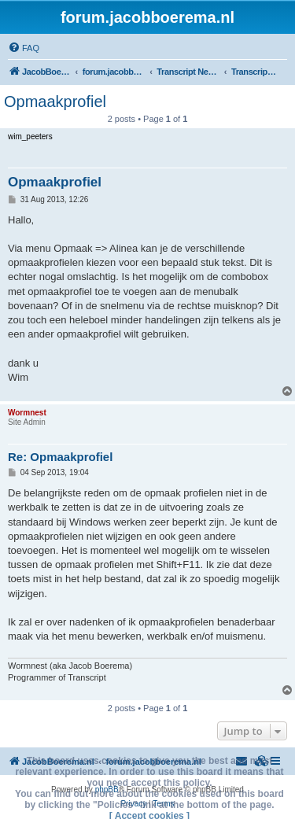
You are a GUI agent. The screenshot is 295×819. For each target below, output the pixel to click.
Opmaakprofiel (55, 101)
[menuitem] (23, 48)
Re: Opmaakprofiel (60, 456)
